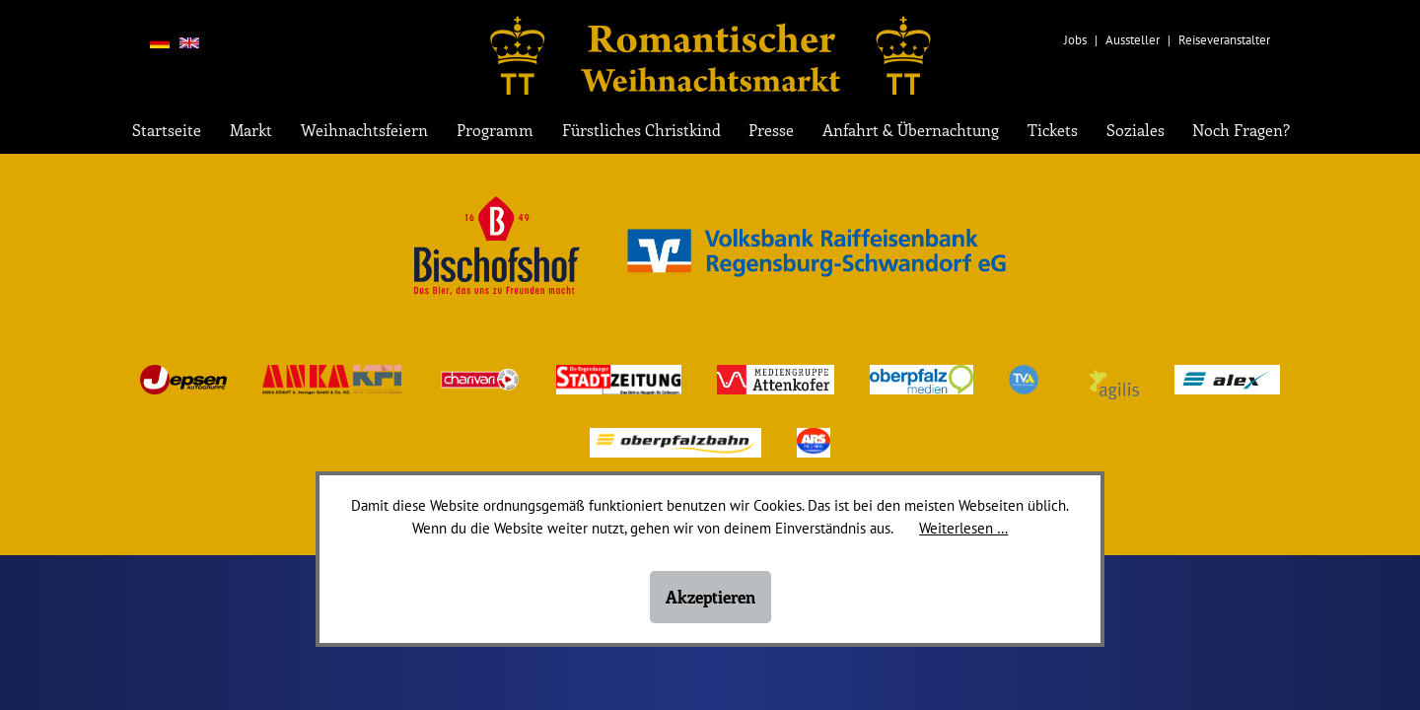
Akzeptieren (710, 596)
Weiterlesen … (963, 528)
